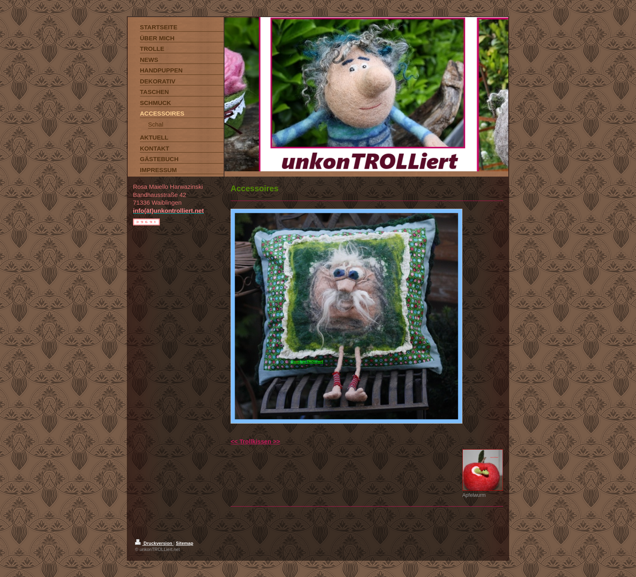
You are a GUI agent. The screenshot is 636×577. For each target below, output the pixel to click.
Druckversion (154, 543)
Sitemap (184, 543)
